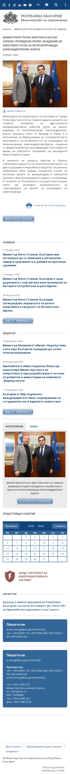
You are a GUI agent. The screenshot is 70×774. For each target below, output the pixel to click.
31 (44, 559)
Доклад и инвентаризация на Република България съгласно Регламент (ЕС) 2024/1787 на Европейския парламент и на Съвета (34, 605)
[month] (40, 526)
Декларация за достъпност (44, 746)
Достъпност (13, 746)
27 (7, 559)
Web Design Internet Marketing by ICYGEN (53, 769)
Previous (10, 448)
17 (44, 548)
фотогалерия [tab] (14, 426)
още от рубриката (17, 321)
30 (35, 559)
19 (62, 548)
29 (26, 559)
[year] (31, 526)
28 (17, 559)
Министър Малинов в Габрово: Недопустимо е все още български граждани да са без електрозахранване (34, 349)
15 (26, 548)
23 (35, 553)
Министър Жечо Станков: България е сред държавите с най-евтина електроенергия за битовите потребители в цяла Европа (35, 282)
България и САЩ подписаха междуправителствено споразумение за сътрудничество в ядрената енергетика (32, 397)
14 (17, 548)
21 (17, 553)
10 (44, 542)
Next (60, 448)
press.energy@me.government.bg (26, 629)
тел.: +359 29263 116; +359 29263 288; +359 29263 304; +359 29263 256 (34, 634)
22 (26, 553)
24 (44, 553)
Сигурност (12, 751)
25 (53, 553)
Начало (7, 29)
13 (7, 548)
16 (35, 548)
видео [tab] (34, 426)
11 (53, 542)
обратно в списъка (18, 218)
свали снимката (14, 111)
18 (53, 548)
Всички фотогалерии (35, 501)
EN (38, 4)
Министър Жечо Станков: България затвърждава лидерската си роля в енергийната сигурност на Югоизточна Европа (31, 305)
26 (62, 553)
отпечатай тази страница (45, 206)
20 (7, 553)
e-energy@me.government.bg (23, 660)
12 (62, 542)
